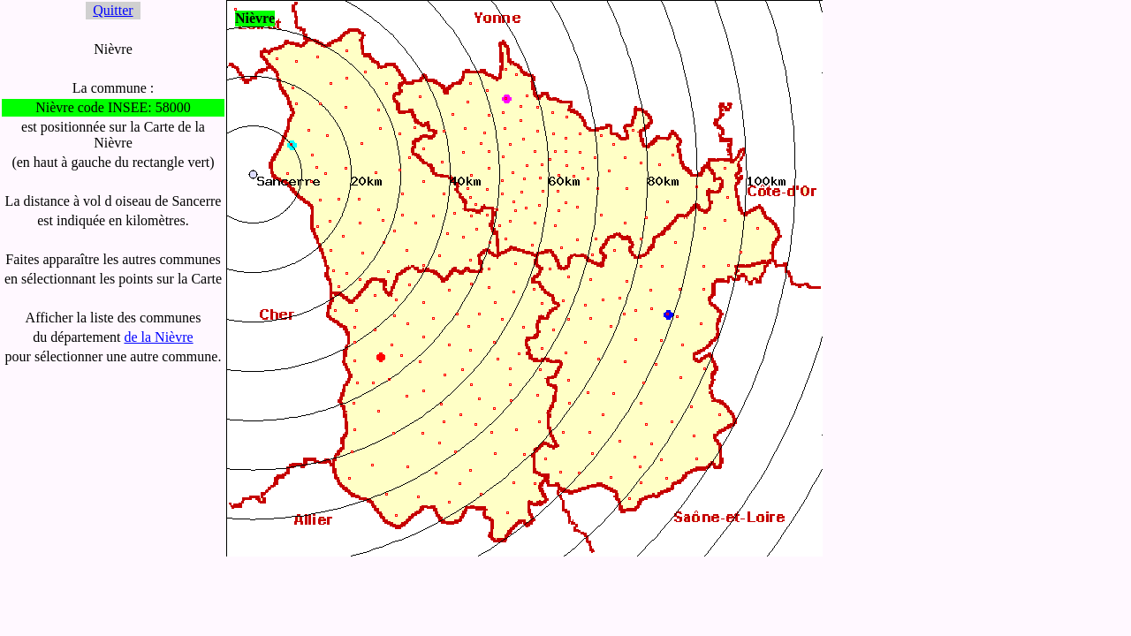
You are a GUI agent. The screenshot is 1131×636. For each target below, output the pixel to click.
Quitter (113, 10)
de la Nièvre (158, 336)
